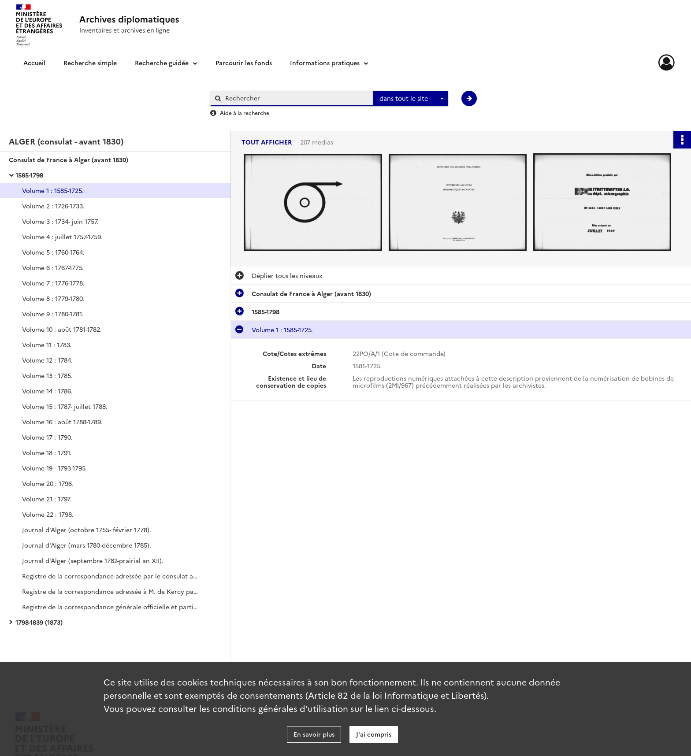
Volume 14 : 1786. (47, 390)
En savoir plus (313, 734)
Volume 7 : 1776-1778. (53, 282)
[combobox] (410, 99)
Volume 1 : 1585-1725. (52, 190)
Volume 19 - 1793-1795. (54, 467)
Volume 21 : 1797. (46, 498)
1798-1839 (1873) (39, 622)
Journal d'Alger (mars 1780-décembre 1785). (86, 545)
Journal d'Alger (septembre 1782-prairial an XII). (92, 560)
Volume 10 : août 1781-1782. (62, 329)
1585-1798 (29, 174)
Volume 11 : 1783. (46, 344)
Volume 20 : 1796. (47, 483)
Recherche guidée (162, 62)
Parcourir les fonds (243, 62)
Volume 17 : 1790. (47, 437)
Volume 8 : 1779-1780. (53, 298)
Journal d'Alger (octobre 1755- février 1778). (86, 529)
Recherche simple (90, 62)
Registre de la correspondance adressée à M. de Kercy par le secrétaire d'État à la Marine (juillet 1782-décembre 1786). (110, 591)
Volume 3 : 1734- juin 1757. (60, 221)
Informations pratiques (325, 62)
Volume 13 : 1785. (47, 375)
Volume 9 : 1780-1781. (52, 313)
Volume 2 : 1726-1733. (53, 205)
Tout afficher (266, 142)
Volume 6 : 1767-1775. (53, 267)
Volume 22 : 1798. (48, 514)
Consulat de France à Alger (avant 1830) (68, 159)
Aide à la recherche (244, 112)
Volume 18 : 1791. (46, 452)
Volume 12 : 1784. (47, 360)
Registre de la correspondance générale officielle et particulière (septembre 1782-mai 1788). (110, 606)
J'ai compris (373, 734)
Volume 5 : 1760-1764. (53, 252)
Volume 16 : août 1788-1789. (62, 421)
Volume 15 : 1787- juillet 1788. (65, 406)
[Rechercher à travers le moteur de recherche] (296, 98)
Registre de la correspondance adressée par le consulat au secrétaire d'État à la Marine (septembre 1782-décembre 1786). (110, 575)
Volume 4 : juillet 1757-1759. (62, 236)
